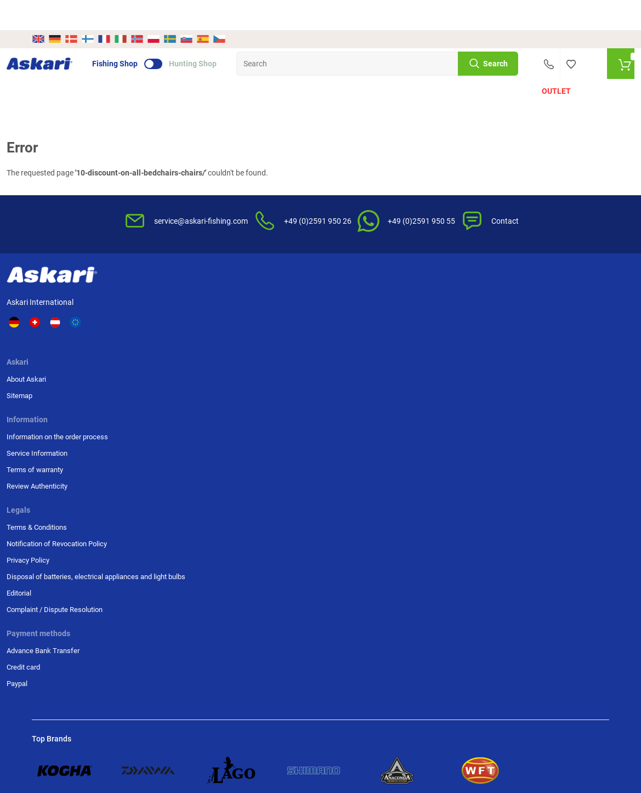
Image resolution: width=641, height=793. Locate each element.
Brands (505, 67)
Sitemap (161, 311)
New (48, 67)
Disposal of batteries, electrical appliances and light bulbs (414, 364)
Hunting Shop (218, 33)
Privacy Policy (397, 337)
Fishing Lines (244, 66)
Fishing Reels (184, 66)
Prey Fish (380, 66)
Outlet (549, 67)
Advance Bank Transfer (510, 295)
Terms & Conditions (406, 295)
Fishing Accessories (312, 66)
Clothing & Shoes (437, 66)
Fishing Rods (124, 66)
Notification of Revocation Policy (416, 316)
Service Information (259, 311)
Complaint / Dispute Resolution (407, 412)
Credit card (491, 311)
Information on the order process (279, 295)
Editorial (388, 390)
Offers (84, 67)
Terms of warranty (257, 328)
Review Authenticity (259, 344)
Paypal (484, 328)
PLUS (591, 67)
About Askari (168, 295)
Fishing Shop (140, 33)
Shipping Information (68, 733)
